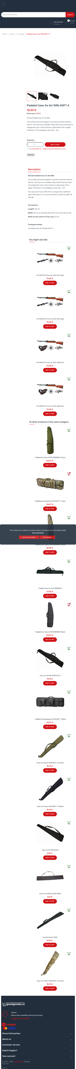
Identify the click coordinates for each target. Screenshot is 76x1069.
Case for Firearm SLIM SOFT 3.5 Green (50, 763)
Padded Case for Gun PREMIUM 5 (50, 588)
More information (38, 533)
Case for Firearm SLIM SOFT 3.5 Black (50, 806)
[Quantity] (35, 144)
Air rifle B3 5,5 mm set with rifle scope (50, 319)
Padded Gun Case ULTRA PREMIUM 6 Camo (50, 545)
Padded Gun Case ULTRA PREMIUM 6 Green (50, 457)
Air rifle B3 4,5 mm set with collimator (50, 362)
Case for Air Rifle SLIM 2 (50, 850)
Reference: (31, 114)
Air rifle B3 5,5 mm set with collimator (50, 406)
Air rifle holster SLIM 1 (50, 937)
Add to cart (55, 144)
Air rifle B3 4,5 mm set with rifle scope (50, 275)
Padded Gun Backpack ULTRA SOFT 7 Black (50, 719)
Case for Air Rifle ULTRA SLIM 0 (50, 894)
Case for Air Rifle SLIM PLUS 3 (50, 676)
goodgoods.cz (19, 1062)
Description (34, 169)
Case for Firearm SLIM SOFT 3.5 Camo (50, 981)
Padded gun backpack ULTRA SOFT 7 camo (50, 501)
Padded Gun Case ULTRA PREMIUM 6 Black (50, 632)
